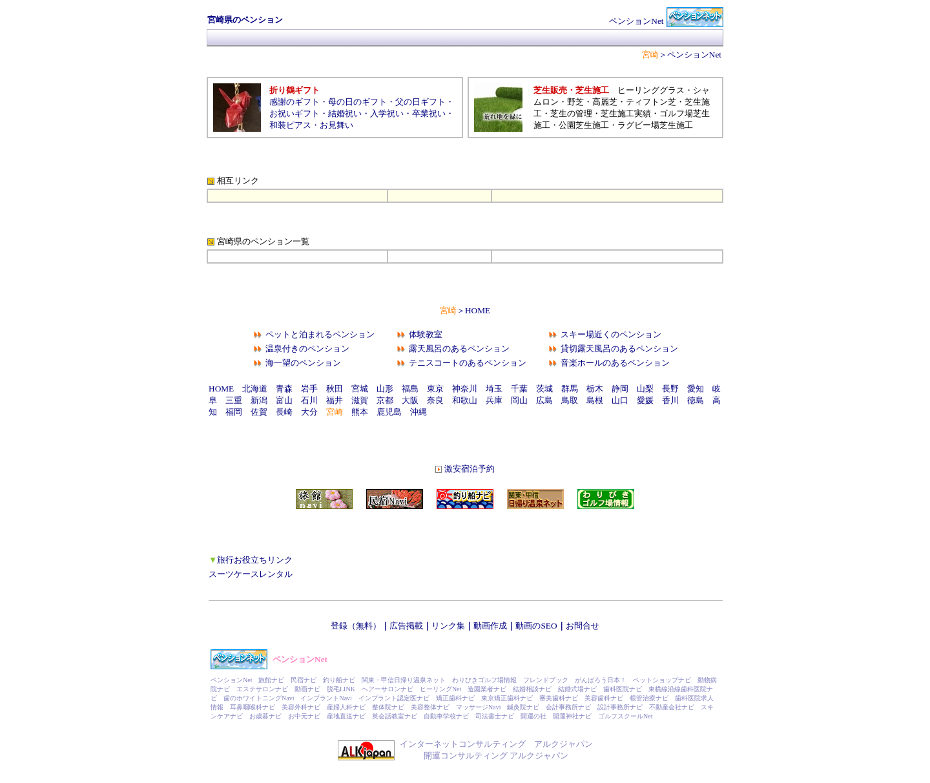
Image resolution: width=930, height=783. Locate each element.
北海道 (254, 388)
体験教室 (425, 334)
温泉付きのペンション (307, 348)
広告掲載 (406, 626)
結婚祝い (345, 113)
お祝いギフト (294, 113)
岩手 (309, 388)
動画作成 (490, 626)
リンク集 (448, 626)
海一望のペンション (303, 363)
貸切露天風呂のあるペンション (619, 348)
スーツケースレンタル (251, 574)
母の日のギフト (357, 102)
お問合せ (582, 626)
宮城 (359, 388)
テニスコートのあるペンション (467, 363)
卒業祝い (429, 113)
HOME (477, 310)
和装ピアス (290, 125)
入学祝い (387, 113)
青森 (284, 388)
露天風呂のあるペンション (459, 348)
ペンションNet (694, 54)
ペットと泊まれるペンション (320, 334)
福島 (410, 388)
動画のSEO (536, 626)
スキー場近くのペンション (611, 334)
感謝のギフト (294, 102)
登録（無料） (356, 626)
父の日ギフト (420, 102)
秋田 (334, 388)
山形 (385, 388)
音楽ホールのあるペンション (615, 363)
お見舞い (336, 125)
